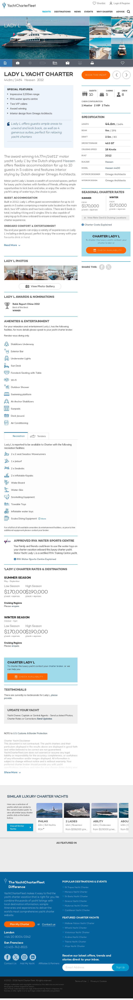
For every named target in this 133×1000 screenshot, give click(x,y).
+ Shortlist (123, 63)
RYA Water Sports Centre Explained (36, 559)
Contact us (48, 924)
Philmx (43, 821)
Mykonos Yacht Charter (76, 905)
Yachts (46, 11)
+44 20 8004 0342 (17, 937)
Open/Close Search (128, 11)
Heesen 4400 (112, 168)
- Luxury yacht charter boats (19, 6)
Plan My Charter (19, 924)
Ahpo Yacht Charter (75, 946)
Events (88, 11)
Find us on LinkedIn (33, 957)
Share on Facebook (102, 267)
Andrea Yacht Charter (76, 937)
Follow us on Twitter (16, 957)
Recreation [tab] (19, 436)
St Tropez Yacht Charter (77, 887)
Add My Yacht (27, 963)
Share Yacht (109, 267)
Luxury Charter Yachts (14, 20)
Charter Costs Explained (98, 224)
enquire (15, 606)
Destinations (62, 11)
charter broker (56, 666)
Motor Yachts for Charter (38, 20)
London (9, 932)
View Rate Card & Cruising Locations (106, 217)
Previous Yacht (117, 75)
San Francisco (13, 942)
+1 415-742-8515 (15, 947)
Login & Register (122, 3)
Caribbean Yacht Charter (77, 910)
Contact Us (10, 963)
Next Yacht (126, 75)
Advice (120, 11)
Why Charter (105, 11)
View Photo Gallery (43, 286)
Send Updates (44, 718)
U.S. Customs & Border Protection (30, 733)
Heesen (69, 161)
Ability (98, 821)
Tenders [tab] (41, 436)
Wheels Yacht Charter (76, 927)
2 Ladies (71, 821)
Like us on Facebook (7, 957)
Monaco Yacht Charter (76, 891)
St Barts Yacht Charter (76, 896)
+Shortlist (128, 21)
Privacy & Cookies (99, 981)
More (43, 518)
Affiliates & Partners (49, 963)
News (77, 11)
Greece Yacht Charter (76, 901)
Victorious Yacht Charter (77, 932)
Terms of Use (80, 981)
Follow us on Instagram (24, 957)
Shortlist (101, 3)
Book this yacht (95, 74)
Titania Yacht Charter (75, 941)
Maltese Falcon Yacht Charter (79, 923)
